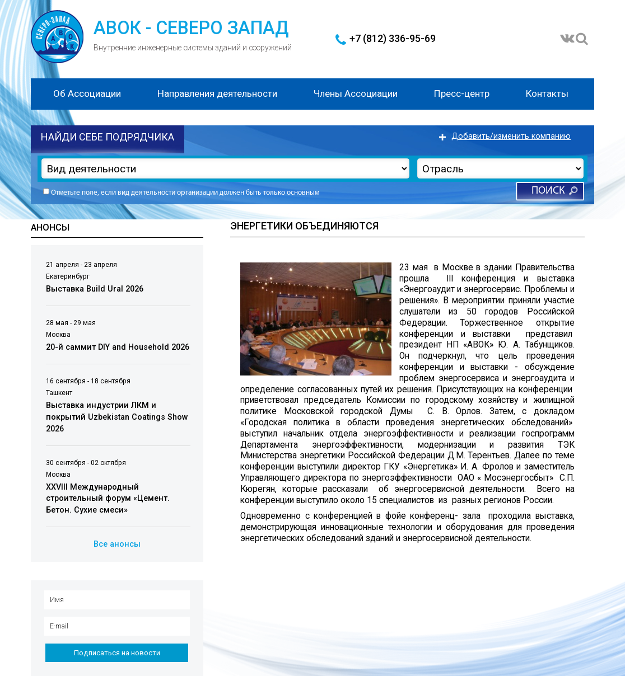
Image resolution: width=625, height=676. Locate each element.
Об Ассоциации (87, 93)
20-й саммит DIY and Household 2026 (117, 347)
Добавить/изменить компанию (511, 136)
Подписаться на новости (117, 653)
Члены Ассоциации (356, 93)
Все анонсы (117, 544)
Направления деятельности (217, 93)
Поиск (548, 191)
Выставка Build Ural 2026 (94, 289)
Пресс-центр (461, 93)
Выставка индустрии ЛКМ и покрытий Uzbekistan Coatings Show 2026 (117, 417)
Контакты (547, 93)
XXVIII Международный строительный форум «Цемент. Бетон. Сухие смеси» (108, 498)
